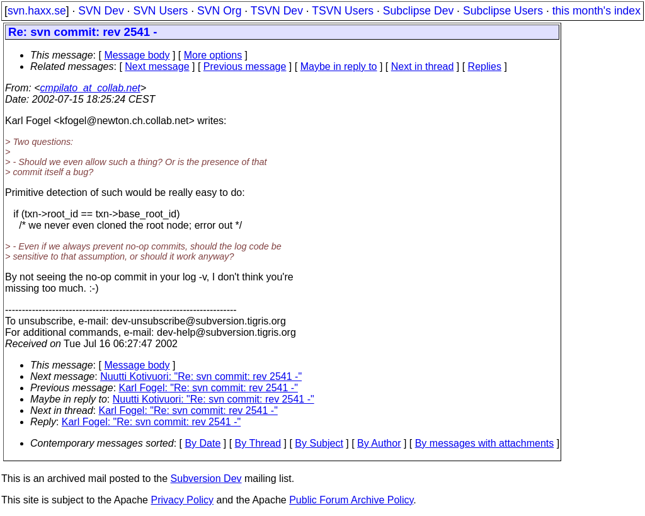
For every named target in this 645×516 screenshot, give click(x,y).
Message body (136, 55)
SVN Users (160, 10)
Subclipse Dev (418, 10)
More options (213, 55)
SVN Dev (100, 10)
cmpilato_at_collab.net (90, 88)
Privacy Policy (182, 500)
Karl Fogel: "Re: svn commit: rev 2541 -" (208, 387)
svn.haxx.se (37, 10)
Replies (484, 66)
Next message (157, 66)
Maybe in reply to (338, 66)
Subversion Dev (206, 478)
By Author (379, 443)
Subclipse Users (503, 10)
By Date (202, 443)
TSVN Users (343, 10)
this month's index (596, 10)
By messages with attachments (484, 443)
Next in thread (422, 66)
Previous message (245, 66)
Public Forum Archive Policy (351, 500)
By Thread (258, 443)
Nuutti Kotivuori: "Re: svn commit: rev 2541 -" (201, 376)
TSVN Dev (277, 10)
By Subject (319, 443)
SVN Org (219, 10)
